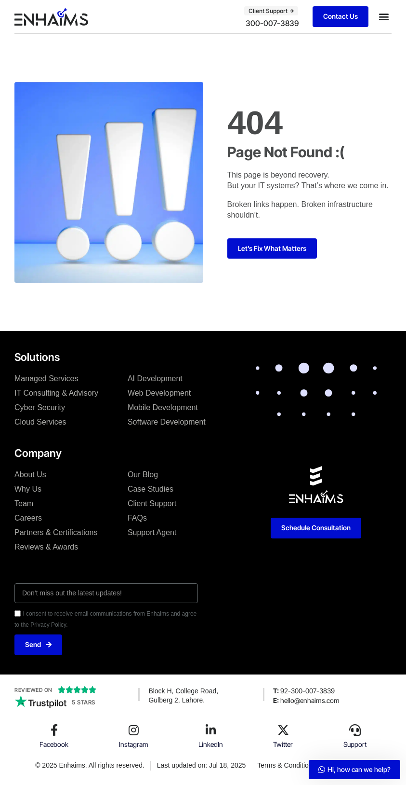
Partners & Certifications (56, 532)
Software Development (167, 422)
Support (355, 744)
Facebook (53, 744)
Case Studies (150, 489)
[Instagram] (133, 730)
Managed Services (46, 378)
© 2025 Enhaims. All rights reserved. (89, 765)
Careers (28, 518)
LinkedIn (210, 744)
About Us (30, 474)
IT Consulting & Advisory (56, 393)
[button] (384, 17)
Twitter (283, 744)
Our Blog (143, 474)
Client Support (152, 503)
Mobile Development (163, 407)
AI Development (155, 378)
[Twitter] (283, 730)
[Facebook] (54, 730)
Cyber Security (39, 407)
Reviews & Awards (46, 547)
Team (23, 503)
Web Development (159, 393)
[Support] (355, 730)
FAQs (137, 518)
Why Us (27, 489)
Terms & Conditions (286, 765)
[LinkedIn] (210, 730)
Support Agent (152, 532)
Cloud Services (40, 422)
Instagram (133, 744)
